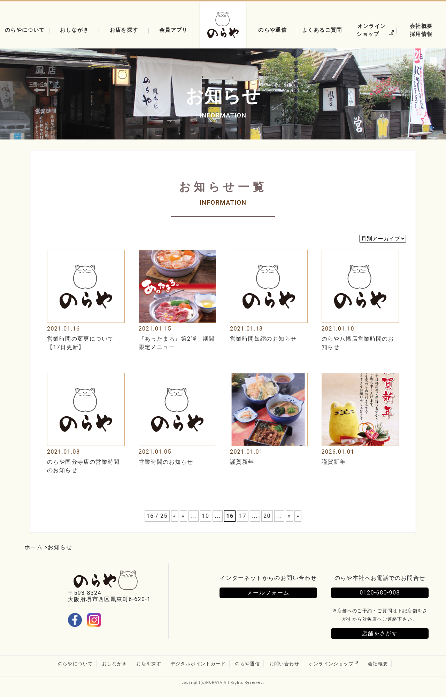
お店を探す (124, 30)
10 (205, 516)
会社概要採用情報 (421, 30)
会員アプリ (173, 30)
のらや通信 (272, 30)
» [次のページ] (289, 516)
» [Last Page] (298, 516)
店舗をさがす (380, 633)
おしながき (74, 30)
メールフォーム (268, 592)
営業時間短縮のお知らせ (263, 338)
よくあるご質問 (322, 30)
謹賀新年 (242, 462)
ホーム (33, 547)
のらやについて (25, 30)
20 (267, 516)
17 (242, 516)
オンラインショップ (376, 30)
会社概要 (378, 663)
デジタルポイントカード (198, 663)
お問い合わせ (284, 663)
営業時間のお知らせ (166, 462)
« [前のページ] (183, 516)
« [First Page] (174, 516)
